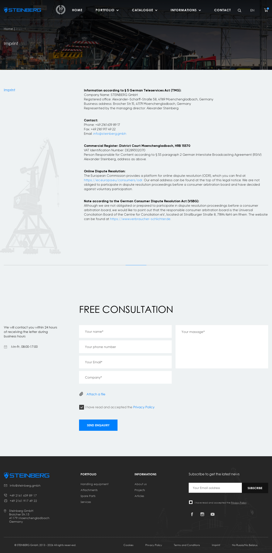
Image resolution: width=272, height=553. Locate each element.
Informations (184, 10)
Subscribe (255, 488)
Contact (222, 10)
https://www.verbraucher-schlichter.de (140, 219)
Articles (139, 496)
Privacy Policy (143, 407)
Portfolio (105, 10)
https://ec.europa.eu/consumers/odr (113, 180)
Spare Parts (88, 496)
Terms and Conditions (187, 545)
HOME (77, 10)
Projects (140, 490)
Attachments (89, 490)
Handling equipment (94, 484)
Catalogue (142, 10)
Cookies (128, 545)
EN (252, 10)
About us (141, 484)
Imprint (216, 545)
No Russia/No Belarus (245, 545)
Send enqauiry (98, 425)
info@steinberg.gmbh (109, 134)
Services (86, 502)
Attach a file (95, 394)
